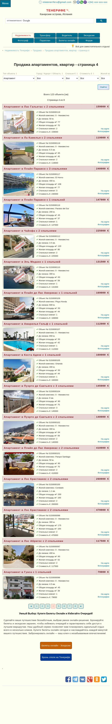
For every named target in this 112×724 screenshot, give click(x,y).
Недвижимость (23, 35)
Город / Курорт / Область (49, 74)
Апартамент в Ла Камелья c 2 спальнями (33, 137)
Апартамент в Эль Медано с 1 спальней (32, 261)
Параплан (45, 40)
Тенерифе (56, 10)
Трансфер (45, 35)
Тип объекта (10, 74)
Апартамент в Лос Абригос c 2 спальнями (33, 541)
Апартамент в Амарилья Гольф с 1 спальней (36, 323)
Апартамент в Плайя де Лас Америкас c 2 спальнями (41, 448)
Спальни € (71, 74)
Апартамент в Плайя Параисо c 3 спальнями (35, 168)
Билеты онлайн (67, 40)
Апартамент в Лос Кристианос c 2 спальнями (36, 479)
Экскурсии (89, 35)
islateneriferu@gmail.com (57, 2)
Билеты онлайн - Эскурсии (56, 645)
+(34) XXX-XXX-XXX (97, 2)
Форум (89, 40)
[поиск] (49, 20)
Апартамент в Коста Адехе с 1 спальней (32, 354)
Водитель (67, 35)
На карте (105, 129)
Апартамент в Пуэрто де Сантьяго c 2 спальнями (39, 417)
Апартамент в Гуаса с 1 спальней (27, 572)
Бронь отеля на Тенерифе (56, 657)
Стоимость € (87, 74)
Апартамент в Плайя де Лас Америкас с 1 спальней (40, 292)
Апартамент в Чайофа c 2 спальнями (30, 230)
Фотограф (23, 40)
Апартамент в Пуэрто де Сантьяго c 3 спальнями (39, 386)
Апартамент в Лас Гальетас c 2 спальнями (34, 106)
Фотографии (103, 131)
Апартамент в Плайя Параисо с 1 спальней (34, 199)
